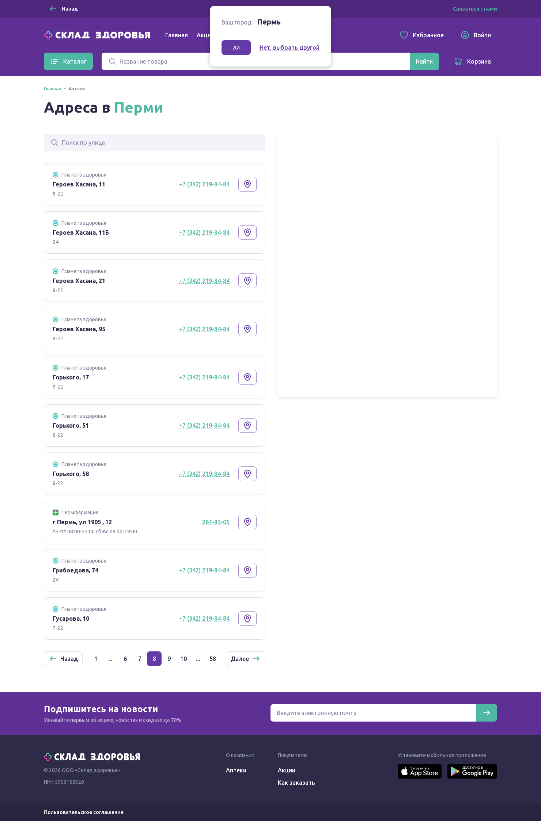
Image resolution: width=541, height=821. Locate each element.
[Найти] (424, 61)
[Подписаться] (486, 713)
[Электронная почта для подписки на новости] (373, 712)
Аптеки (236, 770)
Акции (205, 35)
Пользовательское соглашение (84, 812)
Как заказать (296, 782)
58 (212, 658)
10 (183, 658)
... (110, 658)
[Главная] (99, 34)
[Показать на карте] (247, 184)
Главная (176, 35)
